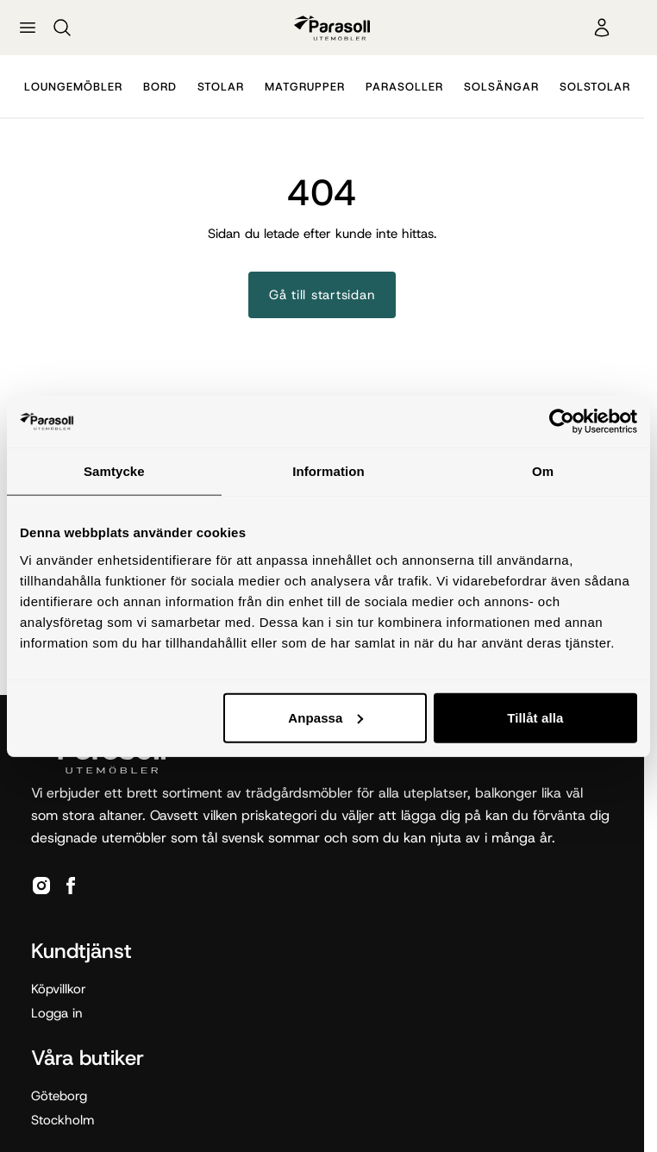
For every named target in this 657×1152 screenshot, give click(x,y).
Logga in (57, 1013)
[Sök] (62, 27)
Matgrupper (305, 86)
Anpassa (325, 717)
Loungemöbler (73, 86)
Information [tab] (328, 471)
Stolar (220, 86)
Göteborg (59, 1096)
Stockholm (62, 1120)
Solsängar (501, 86)
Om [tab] (543, 471)
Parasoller (404, 86)
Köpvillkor (58, 989)
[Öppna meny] (27, 27)
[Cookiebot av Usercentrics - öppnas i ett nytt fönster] (561, 422)
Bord (160, 86)
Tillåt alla (535, 717)
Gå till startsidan (322, 295)
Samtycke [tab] (114, 471)
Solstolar (595, 86)
